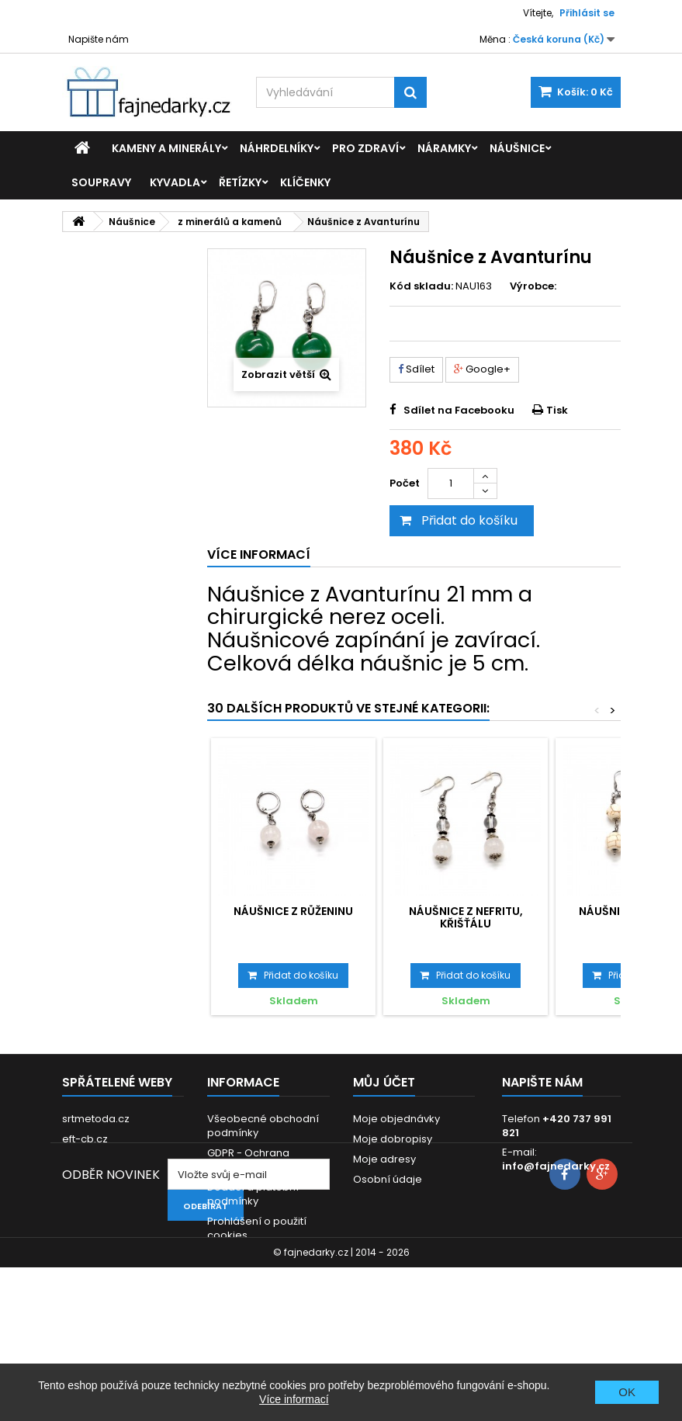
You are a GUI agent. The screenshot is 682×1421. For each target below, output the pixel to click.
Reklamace (236, 1255)
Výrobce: (533, 286)
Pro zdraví (365, 148)
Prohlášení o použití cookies (256, 1228)
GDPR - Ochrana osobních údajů (248, 1159)
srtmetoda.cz (96, 1118)
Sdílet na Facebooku (458, 410)
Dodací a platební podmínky (253, 1194)
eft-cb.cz (85, 1139)
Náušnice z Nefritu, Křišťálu (466, 917)
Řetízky (240, 182)
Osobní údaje (387, 1179)
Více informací (293, 1399)
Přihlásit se (586, 12)
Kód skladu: (421, 286)
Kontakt (226, 1275)
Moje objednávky (396, 1118)
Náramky (444, 148)
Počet (404, 483)
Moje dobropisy (392, 1139)
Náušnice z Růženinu (293, 911)
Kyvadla (175, 182)
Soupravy (101, 182)
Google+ (482, 369)
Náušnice (517, 148)
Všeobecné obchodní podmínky (263, 1125)
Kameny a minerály (166, 148)
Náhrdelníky (276, 148)
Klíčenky (305, 182)
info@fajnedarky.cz (556, 1166)
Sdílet (416, 369)
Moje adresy (384, 1159)
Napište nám (98, 39)
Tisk (557, 410)
